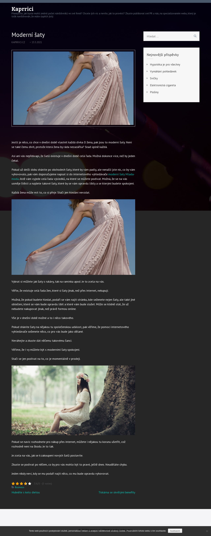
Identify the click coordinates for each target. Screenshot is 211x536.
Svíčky (154, 78)
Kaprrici (23, 9)
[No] (207, 531)
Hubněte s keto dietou (26, 492)
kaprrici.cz (18, 42)
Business (19, 487)
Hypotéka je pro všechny (165, 64)
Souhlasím (175, 531)
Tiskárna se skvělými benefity (116, 492)
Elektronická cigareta (163, 85)
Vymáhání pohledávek (163, 71)
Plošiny (154, 92)
